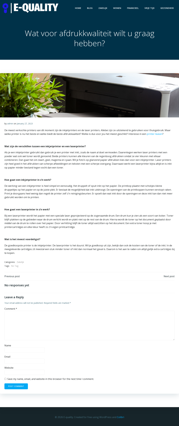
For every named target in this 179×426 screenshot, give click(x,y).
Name (7, 345)
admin (10, 123)
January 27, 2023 (25, 123)
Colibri (120, 417)
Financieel (133, 8)
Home (78, 8)
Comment (10, 309)
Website (8, 368)
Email (7, 356)
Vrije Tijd (149, 8)
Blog (90, 8)
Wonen (117, 8)
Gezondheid (167, 8)
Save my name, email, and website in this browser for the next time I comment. (50, 379)
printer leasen (154, 134)
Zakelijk (102, 8)
